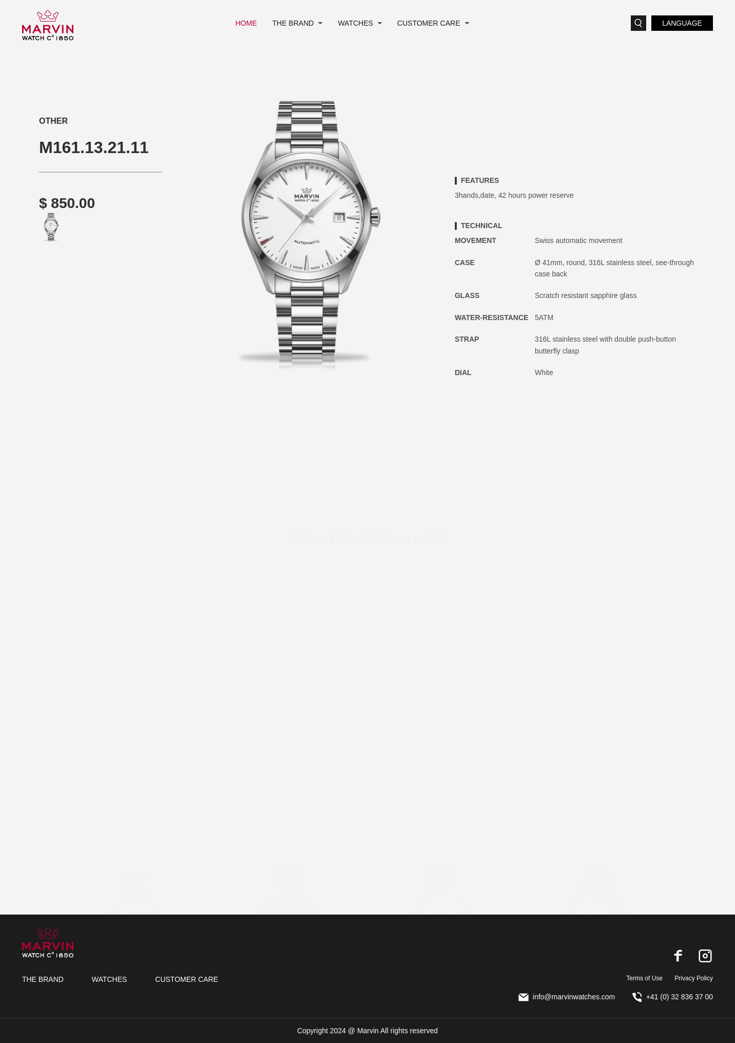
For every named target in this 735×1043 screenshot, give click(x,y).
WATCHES (355, 23)
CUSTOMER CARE (428, 23)
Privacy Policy (693, 978)
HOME (246, 23)
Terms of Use (644, 978)
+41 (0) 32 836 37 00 (672, 997)
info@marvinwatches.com (566, 997)
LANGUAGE (682, 23)
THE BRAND (293, 23)
